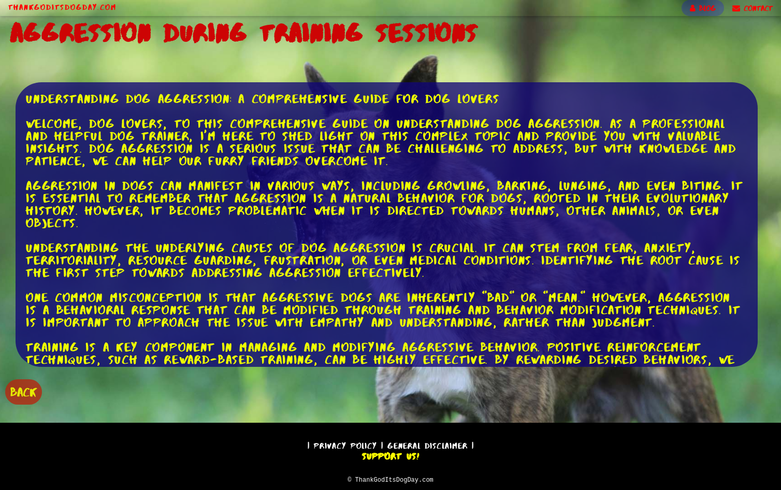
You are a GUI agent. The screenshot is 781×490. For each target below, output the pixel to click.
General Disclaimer (427, 444)
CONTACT (752, 8)
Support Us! (390, 455)
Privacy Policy (345, 444)
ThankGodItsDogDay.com (62, 7)
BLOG (703, 8)
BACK (23, 390)
